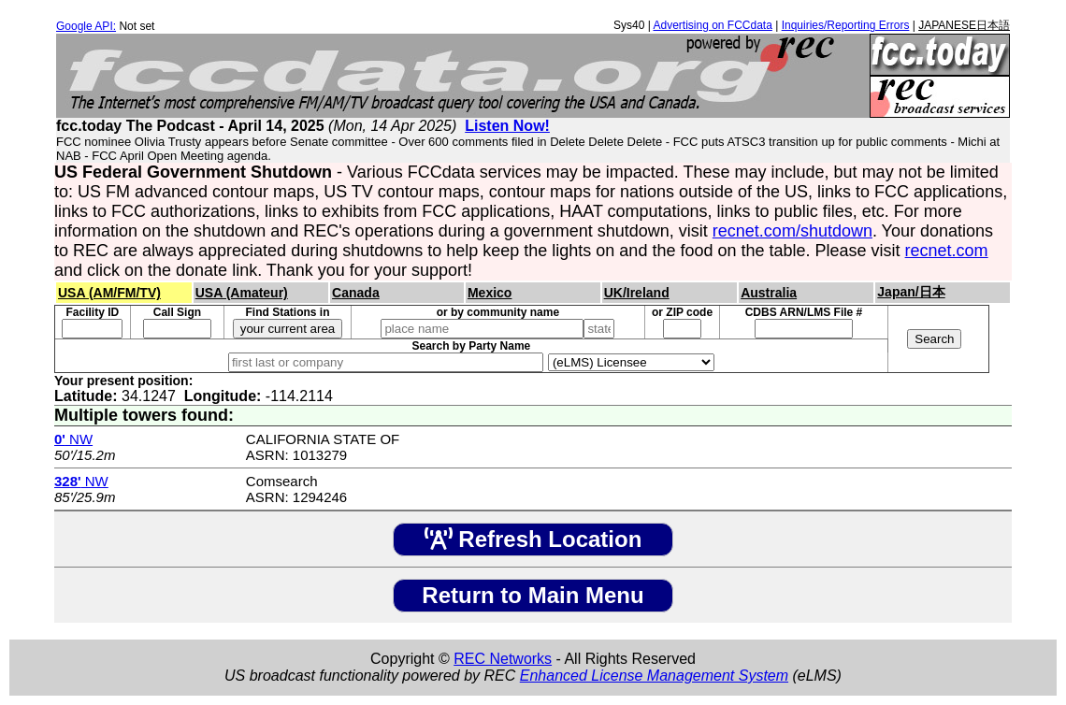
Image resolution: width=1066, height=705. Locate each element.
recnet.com (946, 250)
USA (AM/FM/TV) (109, 292)
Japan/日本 (910, 291)
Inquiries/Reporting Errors (846, 25)
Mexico (489, 292)
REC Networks (503, 659)
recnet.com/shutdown (792, 231)
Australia (769, 292)
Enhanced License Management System (654, 675)
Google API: (86, 26)
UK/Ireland (637, 292)
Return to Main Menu (532, 595)
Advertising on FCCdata (712, 25)
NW (73, 439)
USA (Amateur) (241, 292)
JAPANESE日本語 (964, 25)
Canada (356, 292)
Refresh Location (533, 539)
